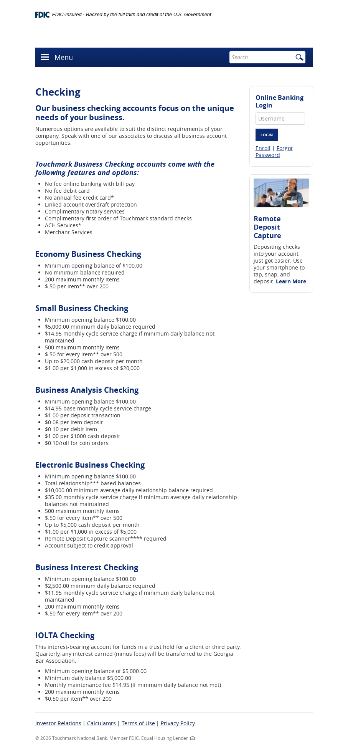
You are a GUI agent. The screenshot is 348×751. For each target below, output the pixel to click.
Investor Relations (58, 723)
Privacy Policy (178, 723)
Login (267, 134)
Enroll (263, 148)
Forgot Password (274, 151)
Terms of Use (138, 723)
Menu (63, 57)
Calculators (101, 723)
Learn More (291, 281)
